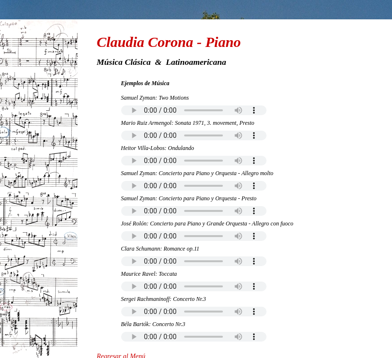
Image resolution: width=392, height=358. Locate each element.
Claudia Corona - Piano (169, 42)
